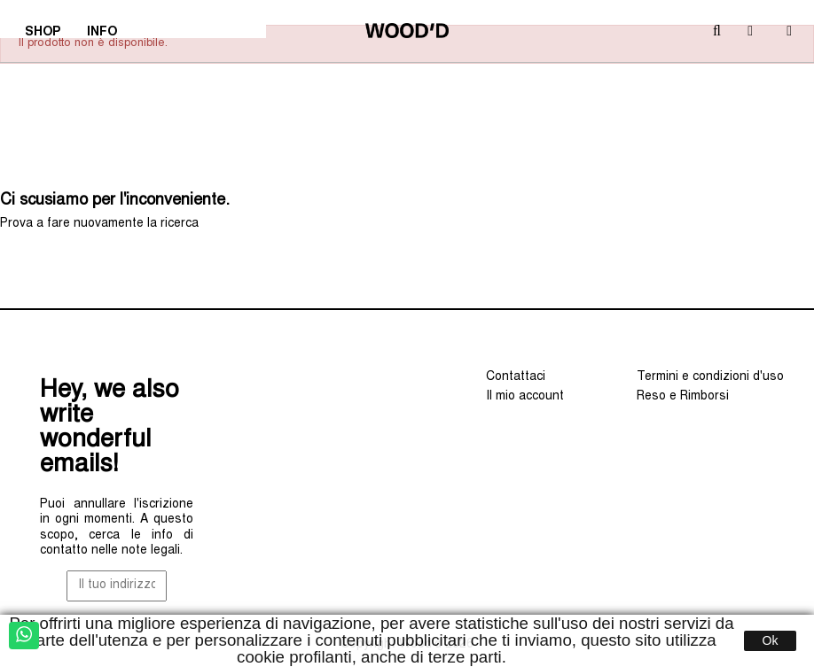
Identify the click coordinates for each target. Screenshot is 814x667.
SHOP (48, 34)
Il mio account (525, 397)
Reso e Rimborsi (683, 397)
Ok (771, 640)
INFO (108, 34)
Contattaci (515, 377)
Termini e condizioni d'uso (710, 377)
